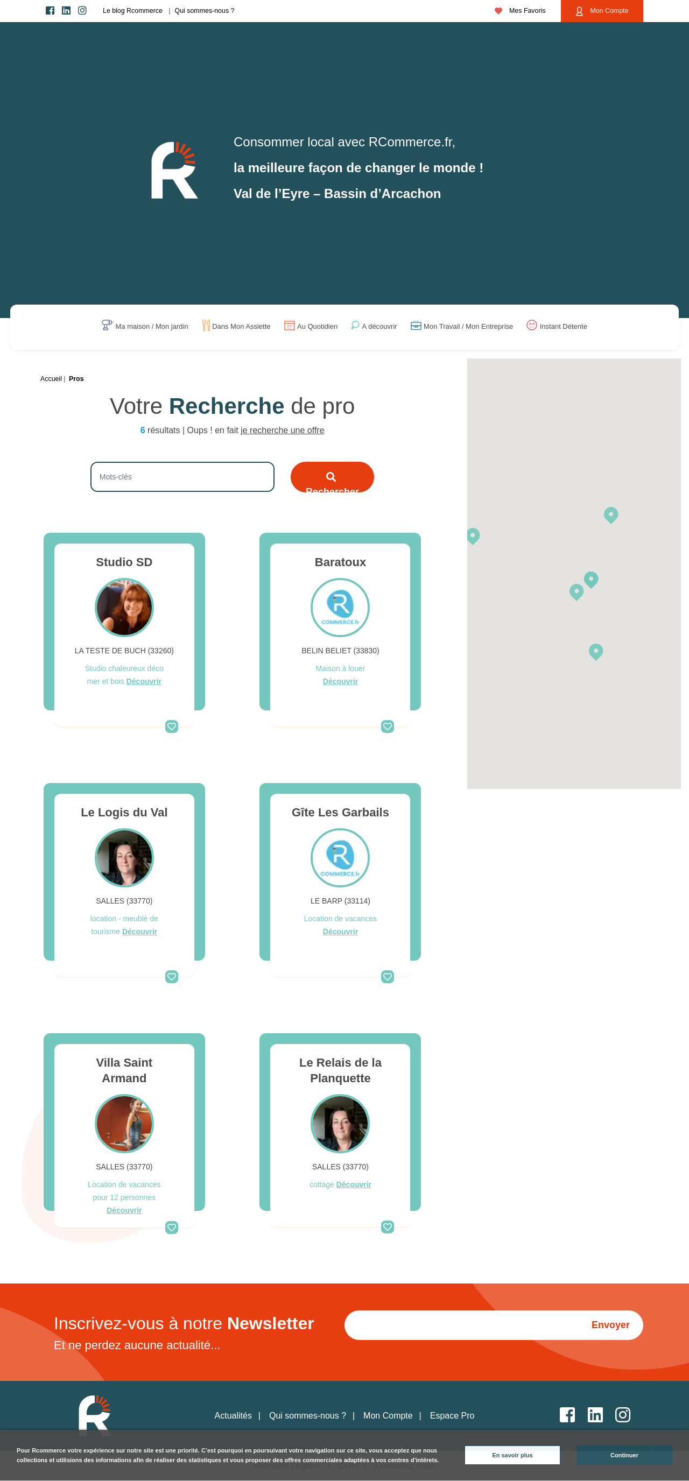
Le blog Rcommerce (133, 11)
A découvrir (379, 327)
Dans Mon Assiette (241, 327)
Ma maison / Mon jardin (152, 327)
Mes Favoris (520, 11)
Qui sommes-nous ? (205, 11)
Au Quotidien (317, 327)
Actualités (233, 1415)
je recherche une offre (282, 430)
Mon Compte (602, 11)
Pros (76, 379)
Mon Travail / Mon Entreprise (468, 327)
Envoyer (611, 1325)
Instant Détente (563, 327)
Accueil (51, 379)
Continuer (624, 1455)
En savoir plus (512, 1455)
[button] (473, 536)
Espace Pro (452, 1415)
